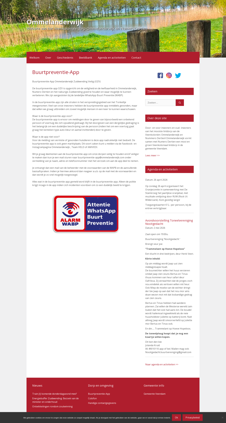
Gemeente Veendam (154, 393)
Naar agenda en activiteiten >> (161, 364)
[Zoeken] (180, 102)
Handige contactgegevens (102, 403)
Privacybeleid (192, 417)
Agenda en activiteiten (112, 57)
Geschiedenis (65, 57)
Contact (136, 57)
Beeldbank (85, 57)
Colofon (92, 398)
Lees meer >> (152, 155)
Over (48, 57)
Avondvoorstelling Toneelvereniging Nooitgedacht (169, 222)
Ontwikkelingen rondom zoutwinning (52, 406)
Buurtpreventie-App (99, 393)
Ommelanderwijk (55, 21)
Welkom (34, 57)
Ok (176, 417)
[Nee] (222, 417)
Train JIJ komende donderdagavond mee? (54, 393)
